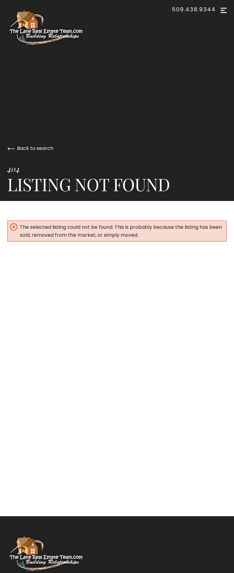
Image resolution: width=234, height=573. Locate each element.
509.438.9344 (194, 9)
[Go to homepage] (52, 27)
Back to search (30, 148)
